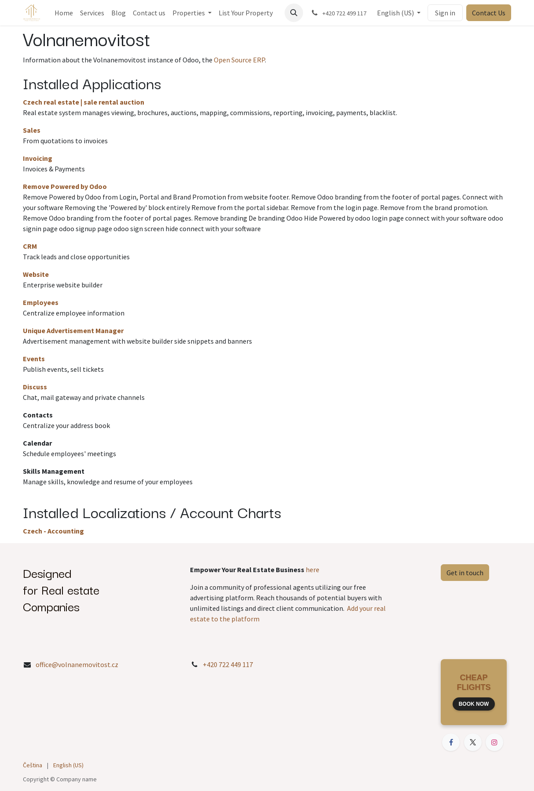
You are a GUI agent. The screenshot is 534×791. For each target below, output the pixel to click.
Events (34, 358)
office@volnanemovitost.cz (77, 664)
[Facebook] (451, 742)
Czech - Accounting (53, 530)
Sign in (445, 12)
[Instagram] (494, 742)
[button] (294, 13)
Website (36, 274)
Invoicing (37, 158)
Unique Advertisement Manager (73, 330)
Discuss (35, 386)
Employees (41, 302)
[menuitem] (64, 13)
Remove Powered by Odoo (65, 186)
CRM (30, 246)
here (312, 569)
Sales (31, 130)
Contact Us (488, 12)
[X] (473, 742)
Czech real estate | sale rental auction (83, 102)
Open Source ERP (239, 59)
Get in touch (464, 572)
